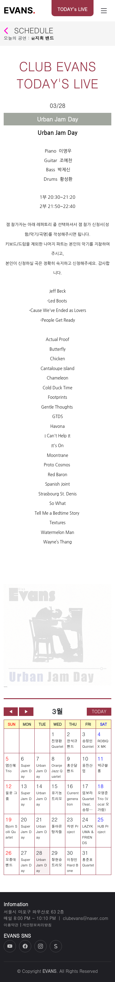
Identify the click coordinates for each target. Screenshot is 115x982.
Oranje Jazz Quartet (57, 774)
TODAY (99, 714)
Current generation (73, 801)
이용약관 (11, 924)
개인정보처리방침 (37, 924)
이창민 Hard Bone (72, 868)
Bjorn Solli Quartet (11, 835)
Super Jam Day (26, 774)
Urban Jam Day (41, 774)
